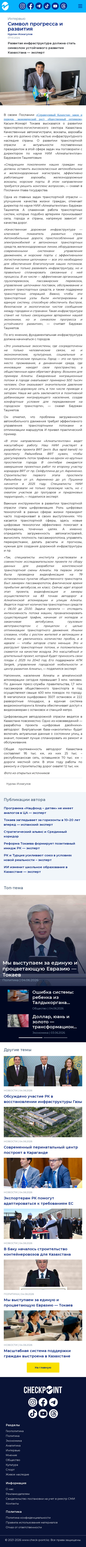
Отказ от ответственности (24, 1527)
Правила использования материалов (32, 1522)
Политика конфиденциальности (28, 1517)
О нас (9, 1489)
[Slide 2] (55, 1038)
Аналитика (13, 1445)
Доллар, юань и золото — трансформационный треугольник (55, 1022)
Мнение (11, 1455)
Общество (39, 1008)
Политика (12, 1436)
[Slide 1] (30, 1038)
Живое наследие (17, 1474)
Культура (12, 1464)
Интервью (16, 19)
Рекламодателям (18, 1494)
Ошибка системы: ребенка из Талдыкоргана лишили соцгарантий (53, 997)
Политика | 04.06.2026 (21, 980)
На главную (43, 1367)
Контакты (12, 1503)
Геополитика (15, 1431)
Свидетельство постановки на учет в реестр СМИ (40, 1498)
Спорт (10, 1469)
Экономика (40, 1032)
